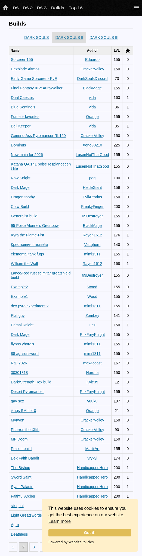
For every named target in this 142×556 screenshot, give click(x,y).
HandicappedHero (92, 468)
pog (92, 178)
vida (92, 97)
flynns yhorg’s (22, 344)
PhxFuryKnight (92, 334)
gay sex (17, 401)
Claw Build (20, 206)
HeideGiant (92, 187)
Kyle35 (92, 382)
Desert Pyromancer (27, 391)
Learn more (59, 521)
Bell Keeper (20, 126)
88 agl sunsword (25, 353)
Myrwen (17, 420)
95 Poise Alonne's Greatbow (34, 225)
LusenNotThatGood (92, 154)
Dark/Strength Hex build (31, 382)
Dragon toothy (23, 197)
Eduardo (92, 59)
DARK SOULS (36, 37)
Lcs (92, 325)
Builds (57, 8)
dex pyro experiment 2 (30, 306)
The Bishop (20, 468)
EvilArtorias (92, 197)
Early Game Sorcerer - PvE (34, 78)
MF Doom (19, 439)
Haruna (92, 372)
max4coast (92, 363)
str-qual (17, 506)
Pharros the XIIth (25, 429)
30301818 (19, 372)
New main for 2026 (27, 154)
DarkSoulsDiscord (92, 78)
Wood (92, 287)
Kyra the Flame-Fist (27, 235)
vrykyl (92, 458)
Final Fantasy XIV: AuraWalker (37, 88)
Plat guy (18, 315)
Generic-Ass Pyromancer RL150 (38, 135)
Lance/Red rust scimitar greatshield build (40, 275)
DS (16, 8)
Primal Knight (22, 325)
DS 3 (42, 8)
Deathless (19, 534)
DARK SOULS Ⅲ (103, 37)
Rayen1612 (92, 235)
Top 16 (76, 8)
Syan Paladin (22, 487)
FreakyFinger (92, 206)
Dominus (18, 145)
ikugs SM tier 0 (23, 410)
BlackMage (92, 88)
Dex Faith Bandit (25, 458)
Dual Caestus (22, 97)
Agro (15, 525)
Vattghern (92, 244)
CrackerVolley (92, 69)
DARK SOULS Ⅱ (69, 37)
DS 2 (28, 8)
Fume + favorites (25, 116)
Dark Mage (20, 187)
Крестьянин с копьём (29, 244)
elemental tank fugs (27, 254)
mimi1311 (92, 254)
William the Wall (24, 263)
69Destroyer (92, 216)
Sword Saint (21, 477)
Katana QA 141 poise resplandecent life (41, 166)
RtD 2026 (19, 363)
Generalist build (24, 216)
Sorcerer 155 (22, 59)
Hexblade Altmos (25, 69)
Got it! (89, 532)
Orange (92, 116)
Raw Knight (20, 178)
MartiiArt (92, 448)
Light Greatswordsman (30, 515)
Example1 (19, 296)
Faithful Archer (23, 496)
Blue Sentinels (23, 107)
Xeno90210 (92, 145)
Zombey (92, 315)
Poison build (21, 448)
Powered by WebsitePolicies (71, 541)
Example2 (19, 287)
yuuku (92, 401)
